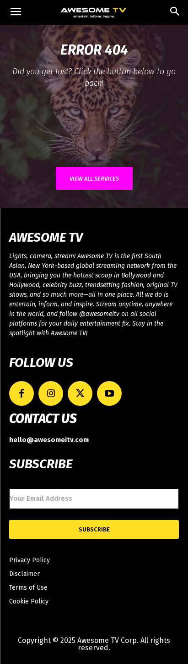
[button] (175, 12)
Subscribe (94, 529)
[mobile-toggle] (15, 12)
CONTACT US (42, 419)
